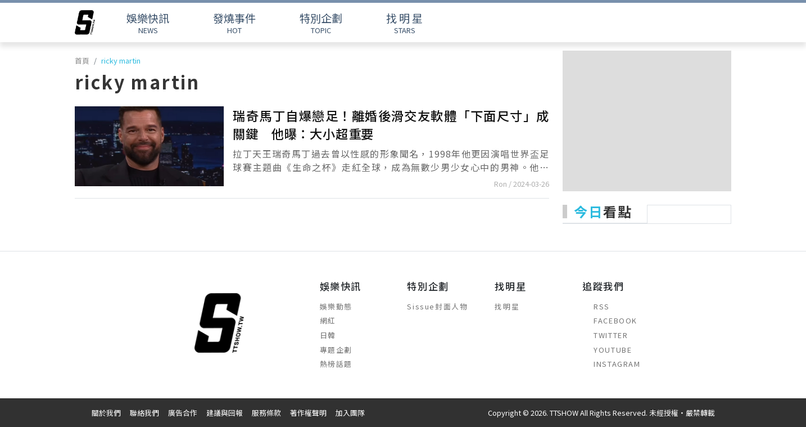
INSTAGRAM (611, 363)
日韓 (328, 335)
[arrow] (85, 22)
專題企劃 (336, 349)
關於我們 (106, 412)
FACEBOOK (609, 320)
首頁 (82, 60)
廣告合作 (182, 412)
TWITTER (605, 335)
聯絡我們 (144, 412)
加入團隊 (350, 412)
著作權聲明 (308, 412)
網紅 (328, 320)
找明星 (507, 306)
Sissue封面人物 (437, 306)
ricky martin (121, 60)
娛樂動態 (336, 306)
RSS (596, 306)
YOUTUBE (607, 349)
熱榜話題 (336, 363)
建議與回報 (224, 412)
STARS (404, 22)
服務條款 (266, 412)
